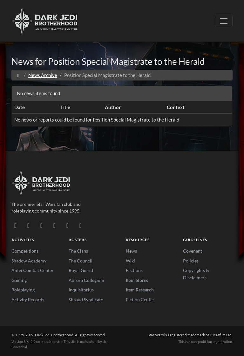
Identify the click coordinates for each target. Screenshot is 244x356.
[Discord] (15, 225)
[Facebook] (41, 225)
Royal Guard (81, 270)
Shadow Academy (28, 260)
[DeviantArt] (28, 225)
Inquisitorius (81, 289)
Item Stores (137, 280)
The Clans (78, 251)
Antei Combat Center (32, 270)
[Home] (18, 75)
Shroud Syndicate (86, 299)
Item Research (140, 289)
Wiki (130, 260)
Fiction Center (140, 299)
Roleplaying (23, 289)
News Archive (42, 75)
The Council (80, 260)
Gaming (19, 280)
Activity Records (27, 299)
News (131, 251)
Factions (134, 270)
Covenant (192, 251)
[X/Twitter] (67, 225)
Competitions (24, 251)
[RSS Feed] (81, 225)
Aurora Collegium (86, 280)
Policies (191, 260)
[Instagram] (54, 225)
